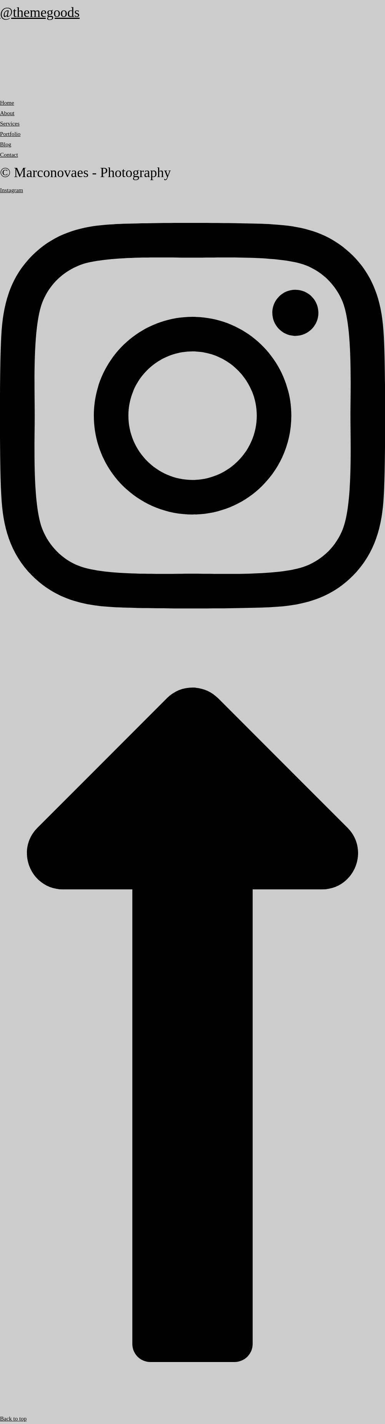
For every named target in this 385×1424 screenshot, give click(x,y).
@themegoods (40, 12)
